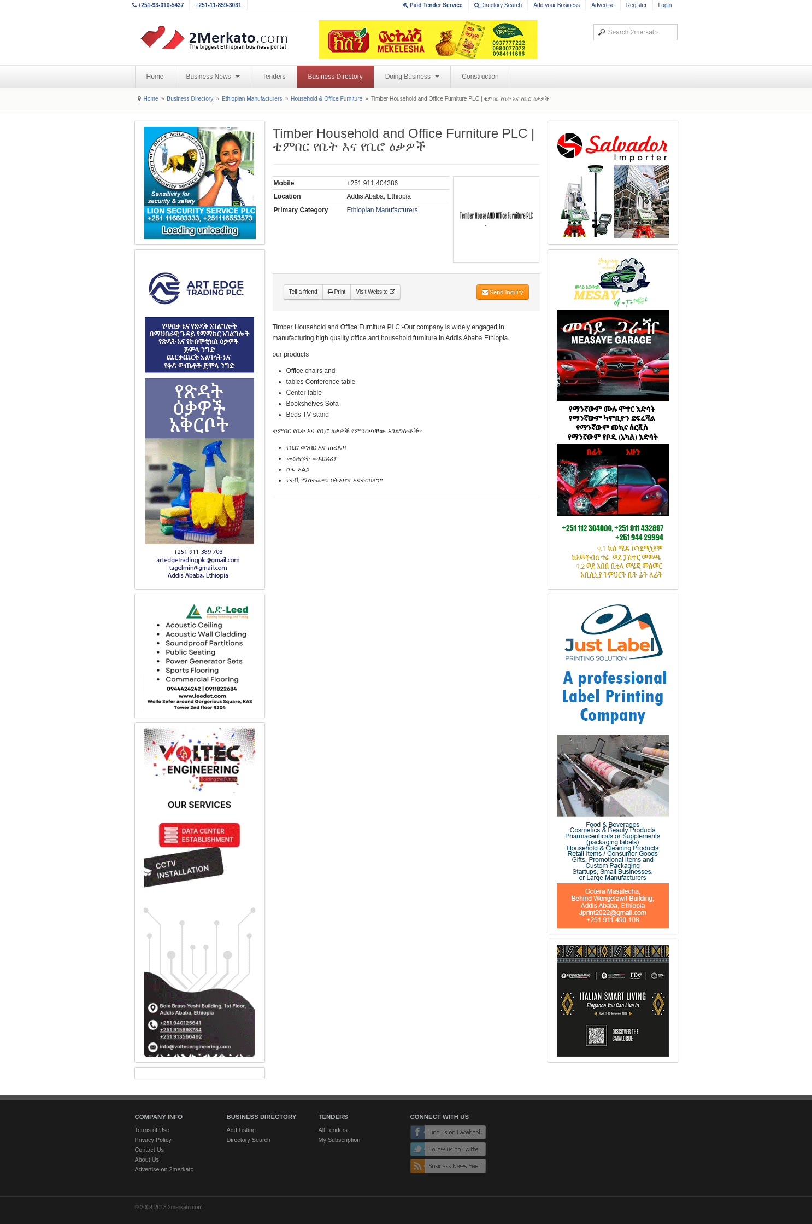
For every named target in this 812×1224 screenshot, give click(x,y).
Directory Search (498, 5)
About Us (147, 1159)
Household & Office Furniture (326, 99)
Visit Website (375, 292)
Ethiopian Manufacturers (252, 99)
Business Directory (335, 76)
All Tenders (333, 1130)
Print (337, 292)
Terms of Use (152, 1130)
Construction (480, 76)
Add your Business (556, 5)
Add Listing (241, 1130)
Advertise (602, 5)
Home (155, 76)
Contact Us (149, 1149)
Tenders (274, 76)
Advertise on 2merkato (164, 1169)
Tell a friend (303, 292)
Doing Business (412, 76)
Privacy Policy (153, 1139)
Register (636, 5)
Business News (213, 76)
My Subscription (340, 1139)
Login (665, 5)
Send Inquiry (502, 292)
